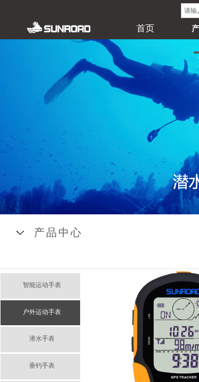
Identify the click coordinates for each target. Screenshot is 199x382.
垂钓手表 (42, 365)
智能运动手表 (42, 285)
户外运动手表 (42, 312)
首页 (145, 28)
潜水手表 (42, 338)
